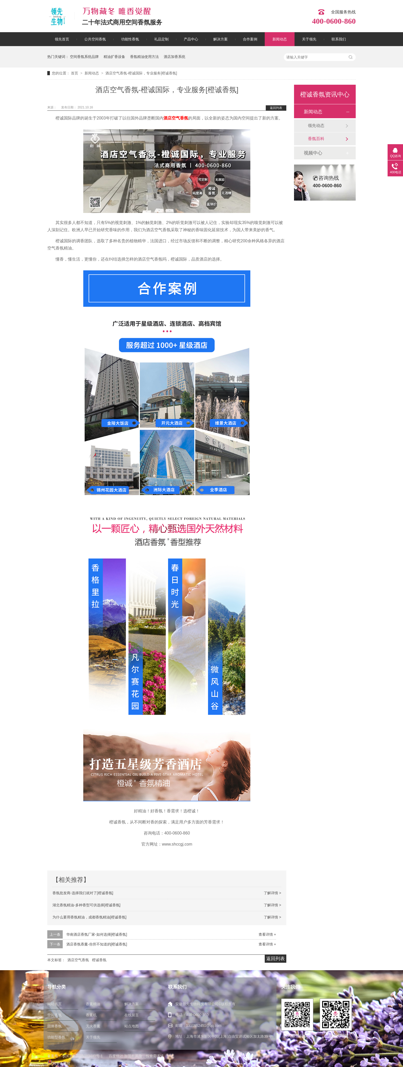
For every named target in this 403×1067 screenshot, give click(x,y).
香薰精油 (93, 1004)
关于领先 (309, 39)
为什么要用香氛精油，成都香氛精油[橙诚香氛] (89, 917)
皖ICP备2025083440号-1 (83, 1056)
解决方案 (220, 39)
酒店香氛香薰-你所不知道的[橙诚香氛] (96, 944)
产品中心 (191, 39)
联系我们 (339, 39)
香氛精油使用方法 (144, 57)
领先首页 (62, 39)
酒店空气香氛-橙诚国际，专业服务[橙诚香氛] (141, 73)
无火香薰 (93, 1026)
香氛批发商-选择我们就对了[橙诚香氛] (82, 893)
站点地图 (131, 1026)
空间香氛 (54, 1015)
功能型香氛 (56, 1037)
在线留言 (131, 1015)
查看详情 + (267, 934)
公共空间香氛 (95, 39)
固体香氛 (54, 1026)
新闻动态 (279, 39)
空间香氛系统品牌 (84, 57)
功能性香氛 (130, 39)
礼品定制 (161, 39)
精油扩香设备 (114, 57)
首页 (75, 73)
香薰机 (91, 1015)
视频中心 (313, 153)
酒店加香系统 (174, 57)
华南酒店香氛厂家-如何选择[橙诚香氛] (96, 934)
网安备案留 (58, 1063)
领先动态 (316, 125)
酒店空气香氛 (175, 118)
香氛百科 (316, 138)
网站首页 (54, 1004)
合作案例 (250, 39)
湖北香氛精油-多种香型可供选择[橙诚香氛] (86, 905)
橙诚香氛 (99, 960)
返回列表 (276, 108)
